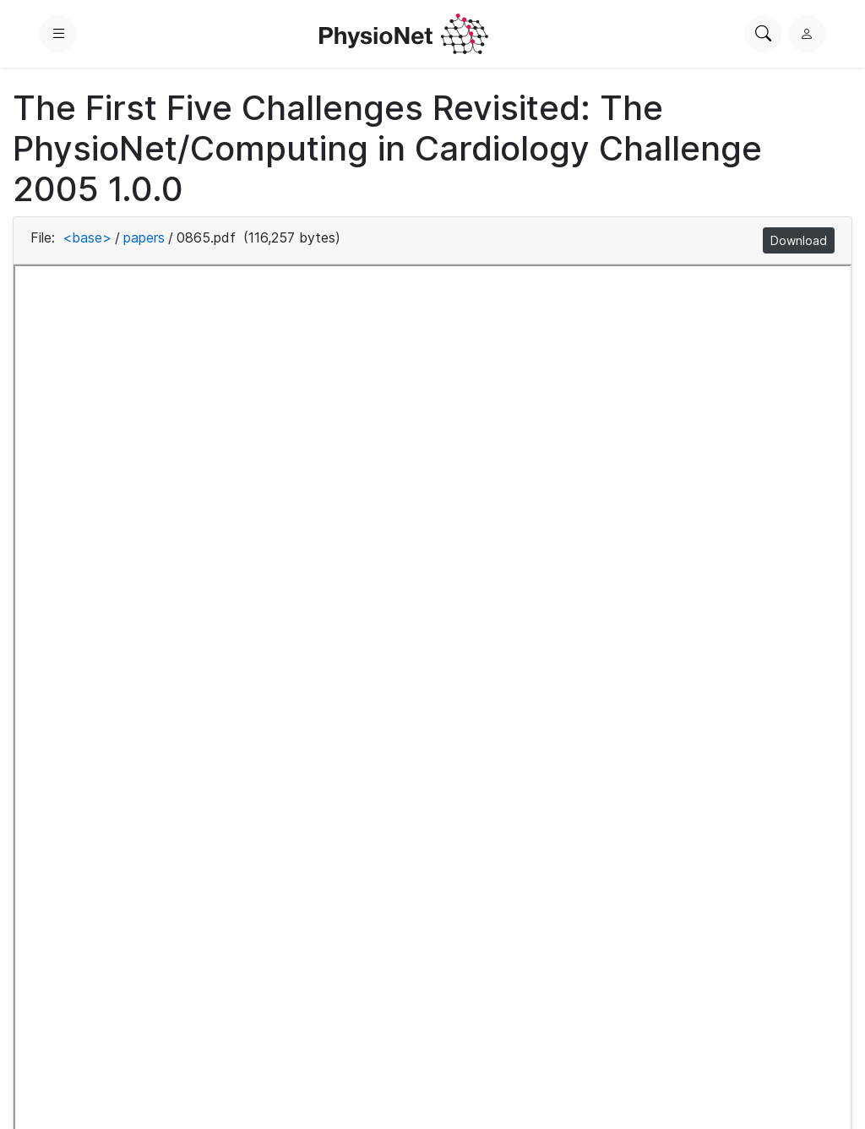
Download (798, 240)
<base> (87, 237)
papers (144, 237)
